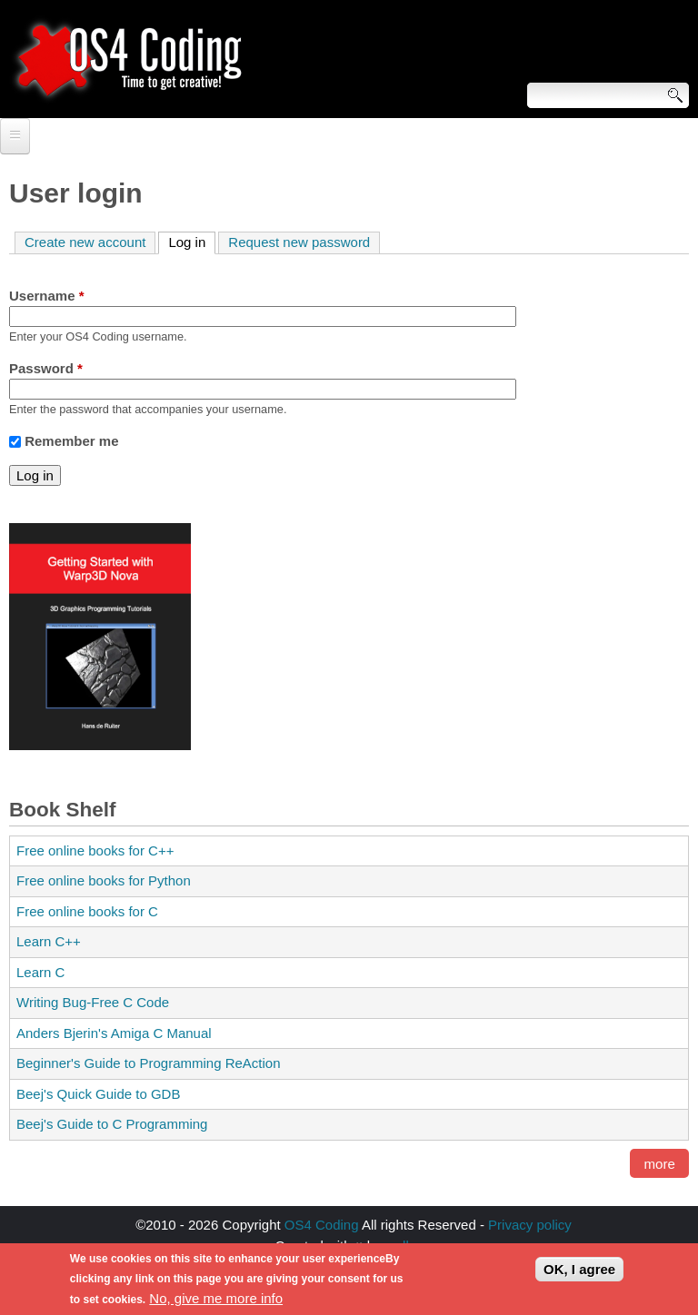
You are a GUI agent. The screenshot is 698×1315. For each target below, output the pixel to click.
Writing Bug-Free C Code (92, 1002)
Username (47, 295)
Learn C (40, 972)
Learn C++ (48, 941)
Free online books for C (87, 911)
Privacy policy (530, 1224)
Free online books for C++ (95, 850)
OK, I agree (579, 1274)
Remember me (71, 441)
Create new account (85, 242)
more (659, 1164)
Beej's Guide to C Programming (111, 1124)
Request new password (299, 242)
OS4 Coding (321, 1224)
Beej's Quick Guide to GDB (98, 1094)
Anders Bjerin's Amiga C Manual (114, 1033)
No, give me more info (216, 1303)
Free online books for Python (103, 880)
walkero (409, 1245)
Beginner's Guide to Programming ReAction (148, 1063)
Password (46, 368)
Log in (191, 241)
